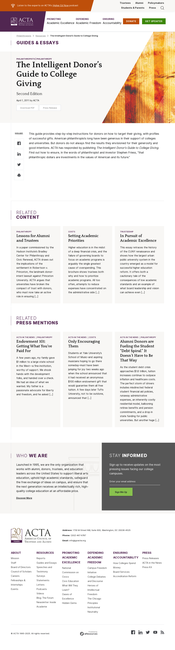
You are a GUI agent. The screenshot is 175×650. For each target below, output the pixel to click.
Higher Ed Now (61, 5)
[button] (60, 21)
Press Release (50, 108)
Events (14, 593)
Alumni (139, 3)
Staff (13, 567)
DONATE (131, 21)
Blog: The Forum (45, 602)
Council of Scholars (21, 576)
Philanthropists (24, 35)
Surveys (41, 580)
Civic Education (70, 585)
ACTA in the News (26, 338)
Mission (15, 563)
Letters (40, 589)
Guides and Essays (47, 567)
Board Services (121, 576)
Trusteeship (126, 232)
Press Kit (147, 572)
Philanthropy (24, 232)
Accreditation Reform (124, 581)
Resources (41, 35)
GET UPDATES (154, 21)
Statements (43, 585)
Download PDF (27, 108)
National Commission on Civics (70, 577)
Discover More (24, 503)
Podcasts (42, 593)
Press (152, 7)
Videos (40, 598)
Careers (15, 580)
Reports (41, 563)
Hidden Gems (69, 607)
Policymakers (156, 3)
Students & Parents (132, 7)
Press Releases (150, 563)
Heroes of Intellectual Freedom (93, 594)
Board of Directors (21, 572)
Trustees (125, 3)
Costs (71, 232)
